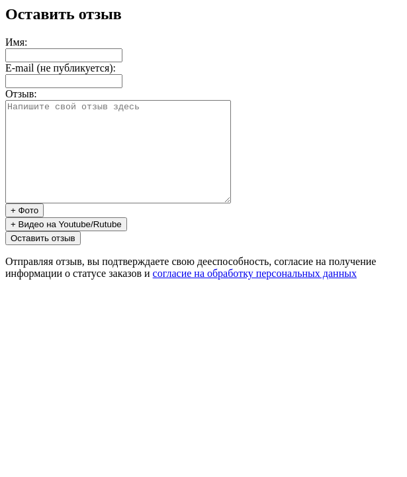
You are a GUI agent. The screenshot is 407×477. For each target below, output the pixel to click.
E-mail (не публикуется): (60, 68)
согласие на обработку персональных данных (255, 293)
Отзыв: (21, 93)
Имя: (16, 42)
